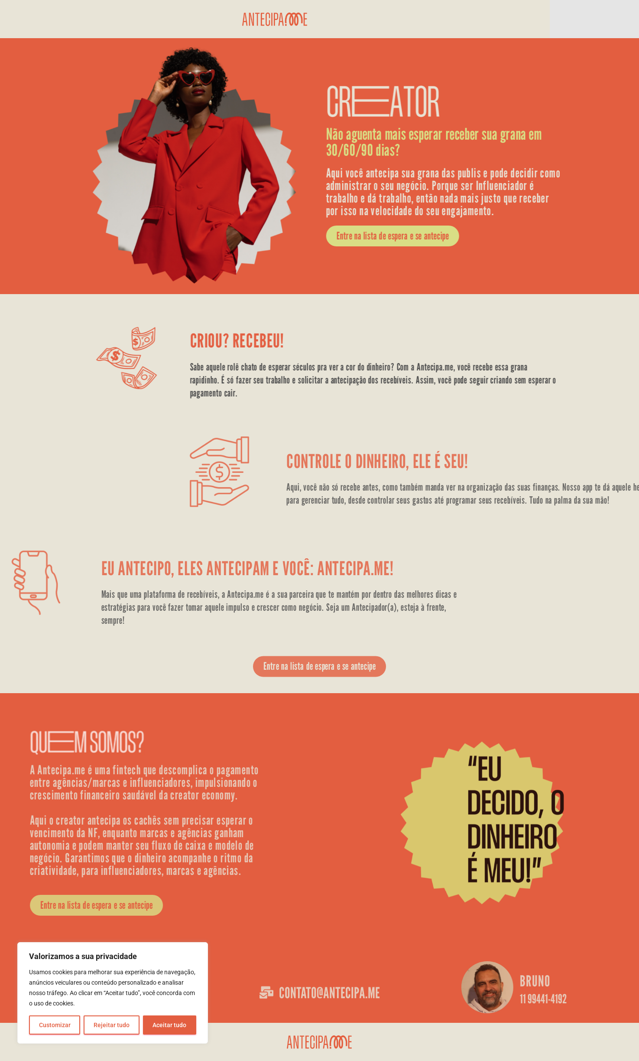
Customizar (55, 1025)
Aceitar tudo (169, 1025)
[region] (112, 993)
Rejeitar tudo (112, 1025)
